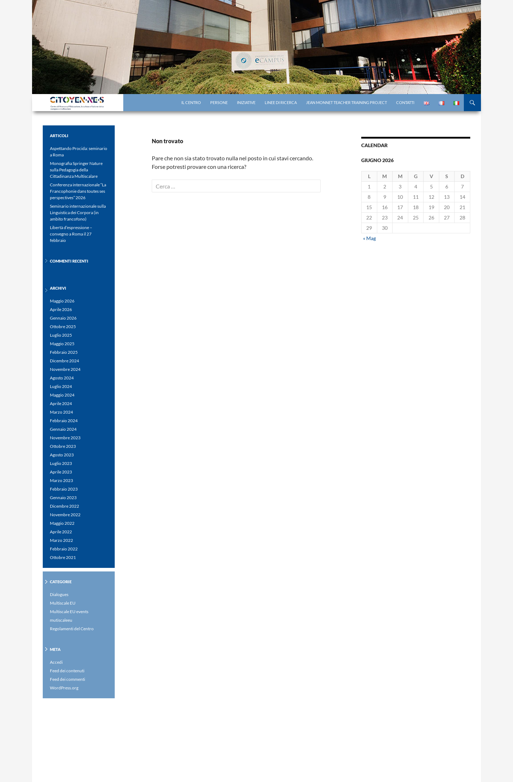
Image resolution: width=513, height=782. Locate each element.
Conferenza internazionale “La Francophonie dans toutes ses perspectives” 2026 (78, 191)
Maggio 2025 (62, 343)
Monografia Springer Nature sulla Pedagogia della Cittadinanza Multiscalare (76, 170)
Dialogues (59, 594)
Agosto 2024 (62, 377)
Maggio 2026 (62, 301)
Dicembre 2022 (64, 506)
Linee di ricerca (281, 102)
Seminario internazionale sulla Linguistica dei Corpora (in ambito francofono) (78, 212)
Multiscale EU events (69, 611)
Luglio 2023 (61, 463)
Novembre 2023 (65, 437)
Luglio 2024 (61, 386)
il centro (191, 102)
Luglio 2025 (61, 335)
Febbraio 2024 (64, 420)
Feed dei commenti (67, 679)
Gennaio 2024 (63, 429)
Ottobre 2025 (63, 326)
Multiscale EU (63, 603)
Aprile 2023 (61, 472)
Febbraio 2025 (64, 352)
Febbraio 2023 (64, 489)
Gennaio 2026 (63, 318)
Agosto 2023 (62, 454)
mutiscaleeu (61, 620)
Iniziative (246, 102)
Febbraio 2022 (64, 548)
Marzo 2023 (61, 480)
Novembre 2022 (65, 514)
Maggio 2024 (62, 395)
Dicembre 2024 (64, 360)
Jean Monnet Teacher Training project (346, 102)
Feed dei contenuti (67, 670)
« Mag (369, 238)
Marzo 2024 (61, 412)
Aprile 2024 (61, 403)
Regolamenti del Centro (72, 628)
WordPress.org (64, 687)
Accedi (56, 662)
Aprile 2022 (61, 531)
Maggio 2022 (62, 523)
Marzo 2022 (61, 540)
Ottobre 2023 (63, 446)
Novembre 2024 (65, 369)
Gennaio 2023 (63, 497)
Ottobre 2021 (63, 557)
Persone (219, 102)
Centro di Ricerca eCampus (94, 102)
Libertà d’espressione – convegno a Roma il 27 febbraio (71, 234)
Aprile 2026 (61, 309)
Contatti (405, 102)
